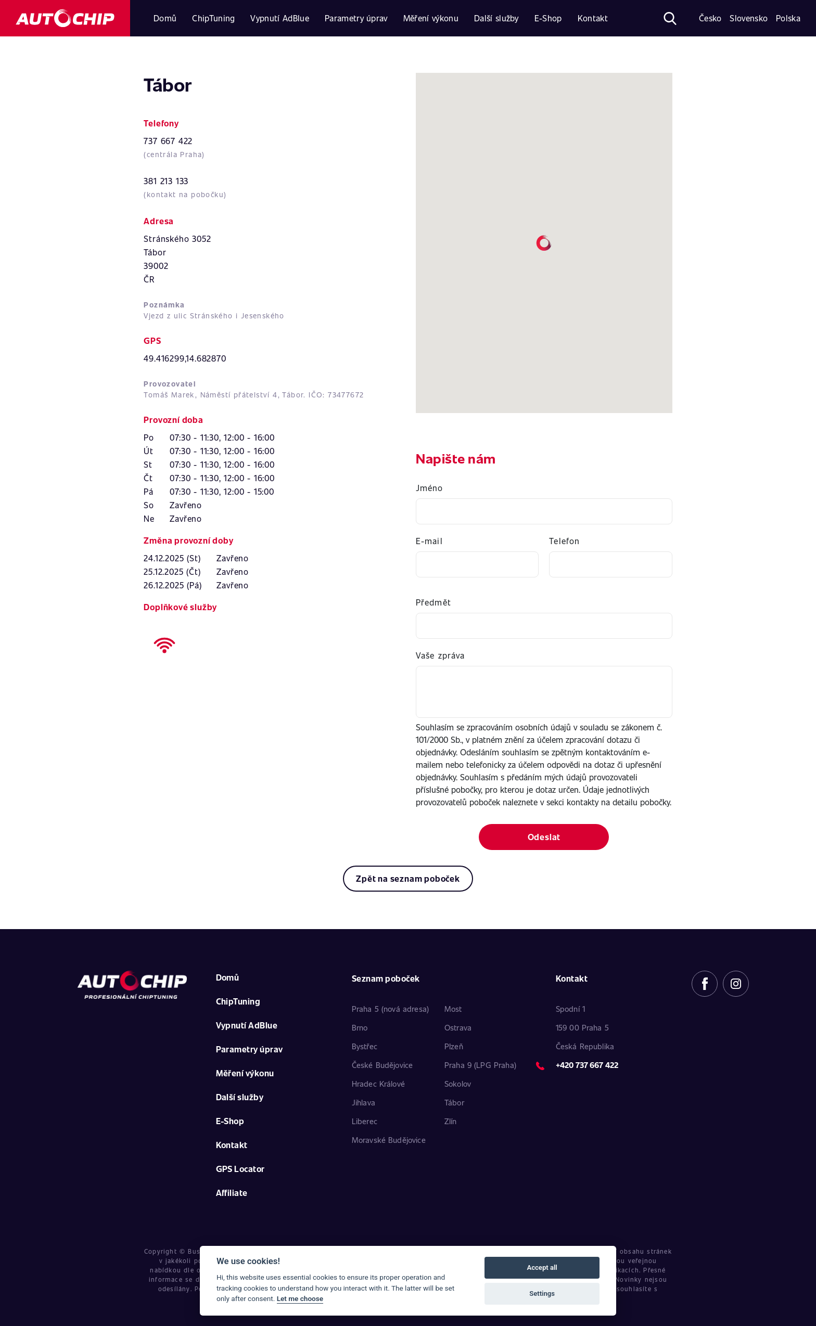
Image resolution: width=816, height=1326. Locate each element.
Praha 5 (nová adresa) (390, 1008)
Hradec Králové (378, 1083)
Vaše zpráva (440, 655)
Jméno (429, 487)
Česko (710, 17)
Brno (360, 1027)
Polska (788, 17)
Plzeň (453, 1046)
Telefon (564, 540)
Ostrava (457, 1027)
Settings (542, 1293)
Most (453, 1008)
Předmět (433, 602)
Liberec (364, 1121)
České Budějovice (382, 1065)
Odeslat (544, 836)
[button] (544, 243)
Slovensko (749, 17)
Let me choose (300, 1298)
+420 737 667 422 (587, 1065)
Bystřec (364, 1046)
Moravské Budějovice (389, 1140)
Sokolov (457, 1083)
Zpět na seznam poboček (408, 878)
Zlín (450, 1121)
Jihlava (363, 1102)
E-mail (429, 540)
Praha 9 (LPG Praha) (480, 1065)
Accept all (542, 1267)
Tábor (454, 1102)
